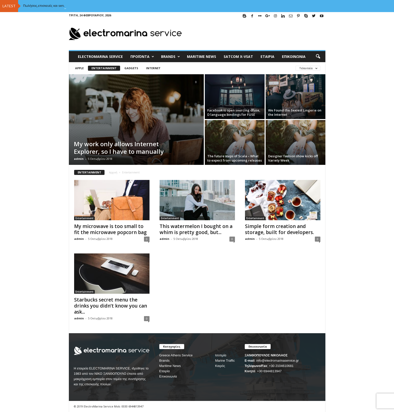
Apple (79, 68)
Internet (153, 68)
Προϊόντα (142, 56)
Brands (164, 360)
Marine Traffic (225, 360)
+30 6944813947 (269, 371)
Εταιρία (267, 56)
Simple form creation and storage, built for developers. (279, 229)
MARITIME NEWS (201, 56)
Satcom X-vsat (238, 56)
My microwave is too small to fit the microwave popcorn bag (110, 229)
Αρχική (113, 172)
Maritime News (170, 366)
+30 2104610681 (281, 366)
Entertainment (104, 68)
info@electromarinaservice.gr (277, 360)
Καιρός (220, 366)
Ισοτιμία (220, 355)
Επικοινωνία (294, 56)
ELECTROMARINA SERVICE (100, 56)
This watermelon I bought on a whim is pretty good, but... (196, 229)
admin (79, 159)
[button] (317, 56)
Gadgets (131, 68)
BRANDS (170, 56)
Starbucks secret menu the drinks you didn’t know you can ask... (110, 305)
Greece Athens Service (176, 355)
